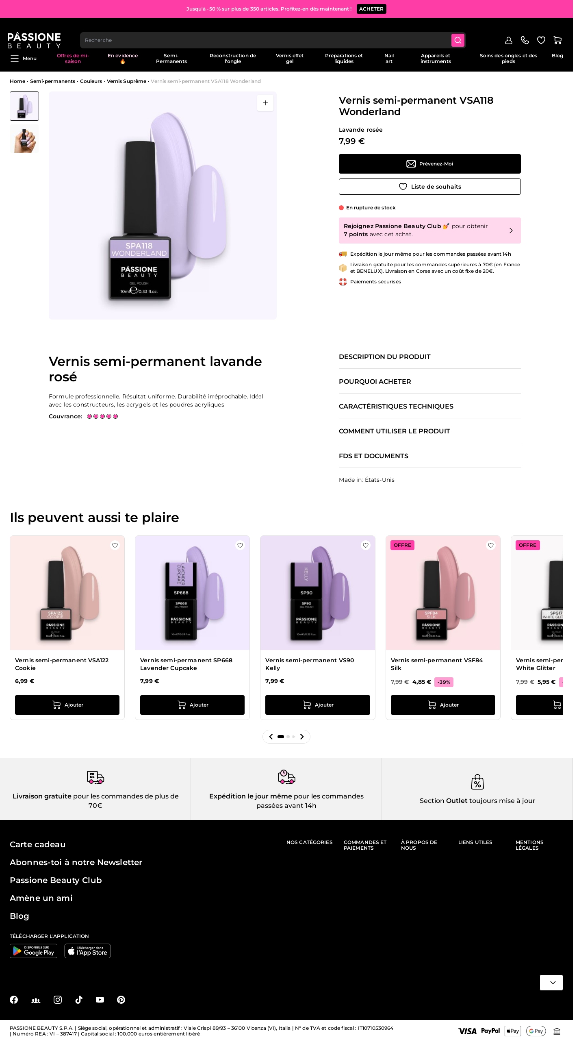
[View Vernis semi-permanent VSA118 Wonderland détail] (24, 138)
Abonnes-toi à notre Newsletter (76, 862)
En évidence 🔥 (123, 58)
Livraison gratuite (42, 796)
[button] (271, 737)
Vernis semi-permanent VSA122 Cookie (61, 664)
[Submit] (461, 31)
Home (17, 81)
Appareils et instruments (436, 58)
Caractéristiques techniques (396, 406)
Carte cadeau (38, 844)
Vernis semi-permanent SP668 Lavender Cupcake (186, 664)
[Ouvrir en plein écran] (265, 103)
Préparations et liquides (344, 58)
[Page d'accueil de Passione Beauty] (36, 31)
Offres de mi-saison (73, 58)
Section (432, 801)
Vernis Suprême (127, 81)
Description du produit (385, 357)
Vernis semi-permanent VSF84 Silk (437, 664)
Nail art (389, 58)
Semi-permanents (53, 81)
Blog (557, 55)
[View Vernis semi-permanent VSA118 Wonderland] (24, 106)
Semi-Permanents (171, 58)
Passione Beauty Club (56, 880)
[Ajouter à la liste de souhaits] (430, 186)
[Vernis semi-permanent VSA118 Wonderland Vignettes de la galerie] (24, 122)
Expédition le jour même (250, 796)
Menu (23, 58)
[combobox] (276, 31)
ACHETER (371, 8)
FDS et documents (373, 456)
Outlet (456, 801)
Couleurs (91, 81)
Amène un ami (41, 898)
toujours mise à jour (502, 801)
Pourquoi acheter (375, 382)
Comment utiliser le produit (394, 431)
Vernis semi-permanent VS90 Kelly (309, 664)
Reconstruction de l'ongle (233, 58)
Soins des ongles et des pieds (509, 58)
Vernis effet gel (290, 58)
